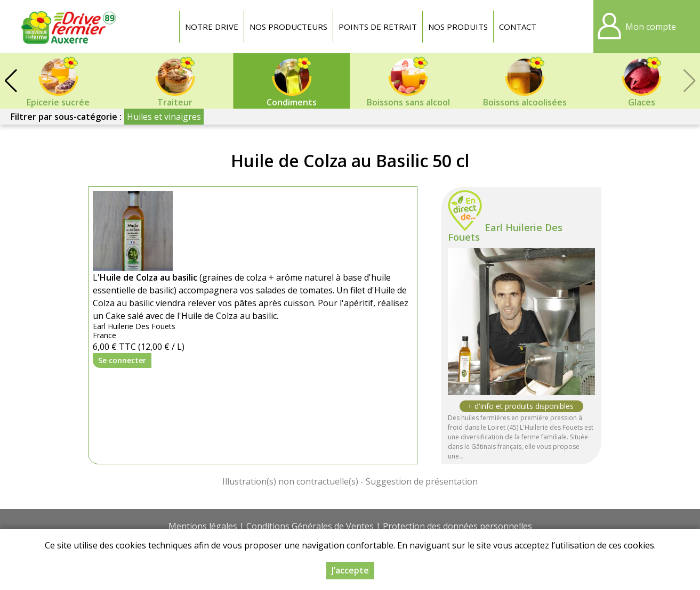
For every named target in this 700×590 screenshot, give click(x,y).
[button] (10, 81)
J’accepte (350, 570)
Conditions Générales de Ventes (310, 526)
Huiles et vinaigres (164, 116)
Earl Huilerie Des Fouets (505, 232)
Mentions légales (202, 526)
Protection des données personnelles (457, 526)
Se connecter (122, 360)
